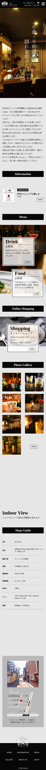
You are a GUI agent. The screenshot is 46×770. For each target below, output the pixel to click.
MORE (40, 199)
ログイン (32, 3)
